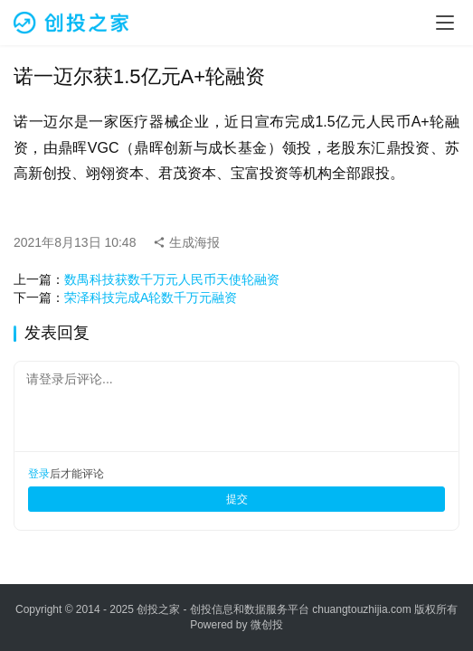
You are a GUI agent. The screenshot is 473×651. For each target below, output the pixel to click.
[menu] (445, 22)
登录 (39, 473)
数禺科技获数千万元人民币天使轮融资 (171, 279)
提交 (237, 499)
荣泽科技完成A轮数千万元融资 (150, 297)
